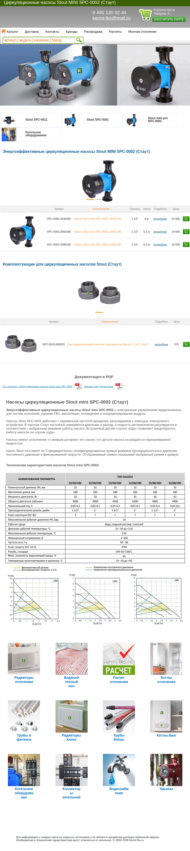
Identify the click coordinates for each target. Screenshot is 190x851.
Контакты (52, 31)
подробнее (160, 218)
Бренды (71, 31)
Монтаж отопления (142, 31)
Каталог (12, 31)
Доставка (32, 31)
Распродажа (93, 31)
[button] (16, 181)
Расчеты (115, 31)
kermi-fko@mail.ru (112, 18)
